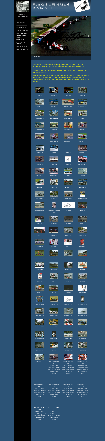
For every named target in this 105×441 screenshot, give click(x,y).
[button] (33, 36)
